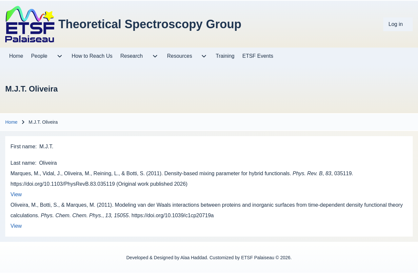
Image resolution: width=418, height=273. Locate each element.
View (16, 194)
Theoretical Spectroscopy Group (149, 24)
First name (22, 146)
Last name (22, 163)
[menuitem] (398, 24)
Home (11, 122)
